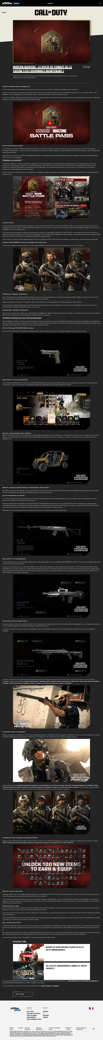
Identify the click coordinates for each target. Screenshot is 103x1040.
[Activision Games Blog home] (16, 1009)
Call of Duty (30, 1011)
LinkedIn (45, 1017)
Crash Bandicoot (31, 1017)
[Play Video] (51, 123)
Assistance (20, 1028)
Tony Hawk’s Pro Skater (33, 1013)
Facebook (45, 1011)
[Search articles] (100, 3)
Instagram (46, 1015)
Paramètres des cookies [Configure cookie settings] (68, 1028)
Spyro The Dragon (32, 1015)
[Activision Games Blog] (11, 3)
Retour (3, 12)
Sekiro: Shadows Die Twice (34, 1019)
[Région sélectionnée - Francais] (91, 1008)
